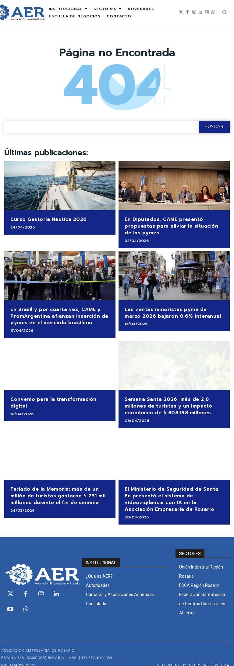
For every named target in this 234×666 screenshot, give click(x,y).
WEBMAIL (224, 656)
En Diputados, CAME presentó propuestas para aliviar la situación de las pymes (172, 225)
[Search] (214, 127)
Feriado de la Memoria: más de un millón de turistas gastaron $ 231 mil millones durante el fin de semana (55, 488)
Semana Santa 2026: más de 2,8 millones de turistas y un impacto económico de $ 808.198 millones (166, 401)
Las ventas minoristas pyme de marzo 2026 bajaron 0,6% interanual (171, 310)
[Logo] (39, 565)
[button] (224, 12)
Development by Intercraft (181, 656)
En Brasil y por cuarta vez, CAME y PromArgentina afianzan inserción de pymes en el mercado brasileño (56, 313)
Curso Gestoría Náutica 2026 (46, 219)
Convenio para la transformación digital (59, 395)
